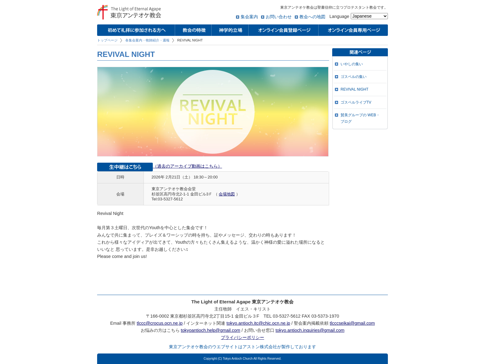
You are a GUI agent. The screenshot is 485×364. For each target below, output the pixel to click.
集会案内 (249, 16)
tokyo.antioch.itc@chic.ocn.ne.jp (258, 323)
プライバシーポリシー (242, 337)
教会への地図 (312, 16)
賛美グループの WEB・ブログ (360, 118)
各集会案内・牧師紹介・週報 (147, 40)
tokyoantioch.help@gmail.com (210, 330)
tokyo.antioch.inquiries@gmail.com (310, 330)
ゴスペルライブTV (356, 102)
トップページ (107, 40)
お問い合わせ (279, 16)
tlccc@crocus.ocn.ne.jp (159, 323)
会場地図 (227, 194)
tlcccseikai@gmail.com (352, 323)
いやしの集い (352, 64)
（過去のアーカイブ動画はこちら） (187, 166)
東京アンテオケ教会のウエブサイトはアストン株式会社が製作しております (242, 346)
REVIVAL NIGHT (354, 89)
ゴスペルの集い (354, 77)
